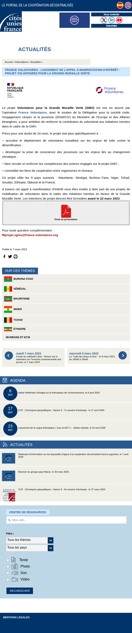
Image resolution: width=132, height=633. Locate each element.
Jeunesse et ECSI (17, 337)
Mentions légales (16, 617)
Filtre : (10, 533)
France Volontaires (32, 112)
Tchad (13, 320)
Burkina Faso (18, 279)
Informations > (22, 62)
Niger (13, 309)
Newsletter (111, 25)
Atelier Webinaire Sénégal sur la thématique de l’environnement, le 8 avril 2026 (51, 393)
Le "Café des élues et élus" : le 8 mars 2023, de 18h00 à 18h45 (92, 356)
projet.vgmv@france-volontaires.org (31, 235)
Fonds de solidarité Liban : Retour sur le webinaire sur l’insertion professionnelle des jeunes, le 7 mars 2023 (38, 357)
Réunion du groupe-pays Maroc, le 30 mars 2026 (35, 477)
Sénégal (15, 289)
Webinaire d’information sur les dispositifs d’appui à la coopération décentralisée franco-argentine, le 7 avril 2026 (65, 459)
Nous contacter (111, 14)
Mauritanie (17, 299)
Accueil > (10, 62)
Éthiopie (15, 329)
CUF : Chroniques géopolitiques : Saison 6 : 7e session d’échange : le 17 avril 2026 (53, 411)
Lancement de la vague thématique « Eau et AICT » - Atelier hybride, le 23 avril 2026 (54, 429)
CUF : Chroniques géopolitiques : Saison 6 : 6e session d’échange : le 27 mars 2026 (53, 494)
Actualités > (37, 62)
